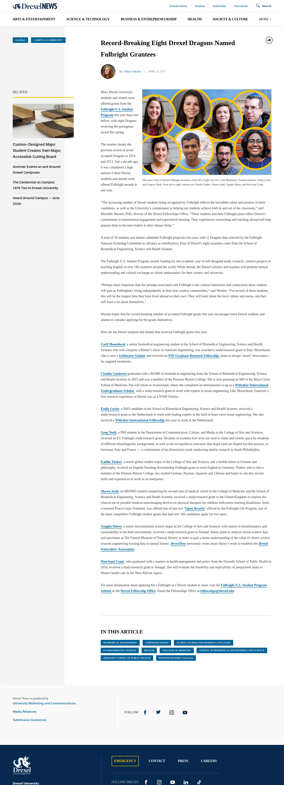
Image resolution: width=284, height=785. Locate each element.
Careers (209, 721)
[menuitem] (34, 19)
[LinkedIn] (186, 742)
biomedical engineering (120, 602)
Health (195, 19)
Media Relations (25, 672)
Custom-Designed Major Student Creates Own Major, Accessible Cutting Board (37, 150)
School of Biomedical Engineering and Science (232, 610)
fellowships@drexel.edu (217, 551)
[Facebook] (145, 672)
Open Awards (194, 468)
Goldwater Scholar (132, 315)
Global (20, 40)
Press (183, 721)
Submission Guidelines (30, 680)
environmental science (119, 610)
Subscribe (219, 6)
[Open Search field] (263, 6)
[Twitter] (158, 672)
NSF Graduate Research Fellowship (193, 315)
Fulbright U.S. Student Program (145, 98)
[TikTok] (199, 742)
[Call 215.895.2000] (60, 753)
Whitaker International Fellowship (140, 380)
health (149, 610)
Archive (200, 6)
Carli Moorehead (113, 304)
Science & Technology (88, 19)
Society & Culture (230, 19)
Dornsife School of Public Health (127, 617)
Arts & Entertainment (34, 19)
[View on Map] (60, 748)
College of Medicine (176, 610)
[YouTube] (185, 672)
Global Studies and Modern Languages (203, 602)
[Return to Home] (35, 6)
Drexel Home (178, 6)
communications (157, 602)
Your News (241, 6)
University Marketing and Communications (44, 663)
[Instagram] (171, 672)
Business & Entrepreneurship (149, 19)
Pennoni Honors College (176, 617)
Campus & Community (48, 40)
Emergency (125, 721)
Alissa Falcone (132, 71)
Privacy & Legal (185, 760)
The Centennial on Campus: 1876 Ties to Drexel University (35, 185)
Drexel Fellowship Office (138, 551)
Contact (157, 721)
